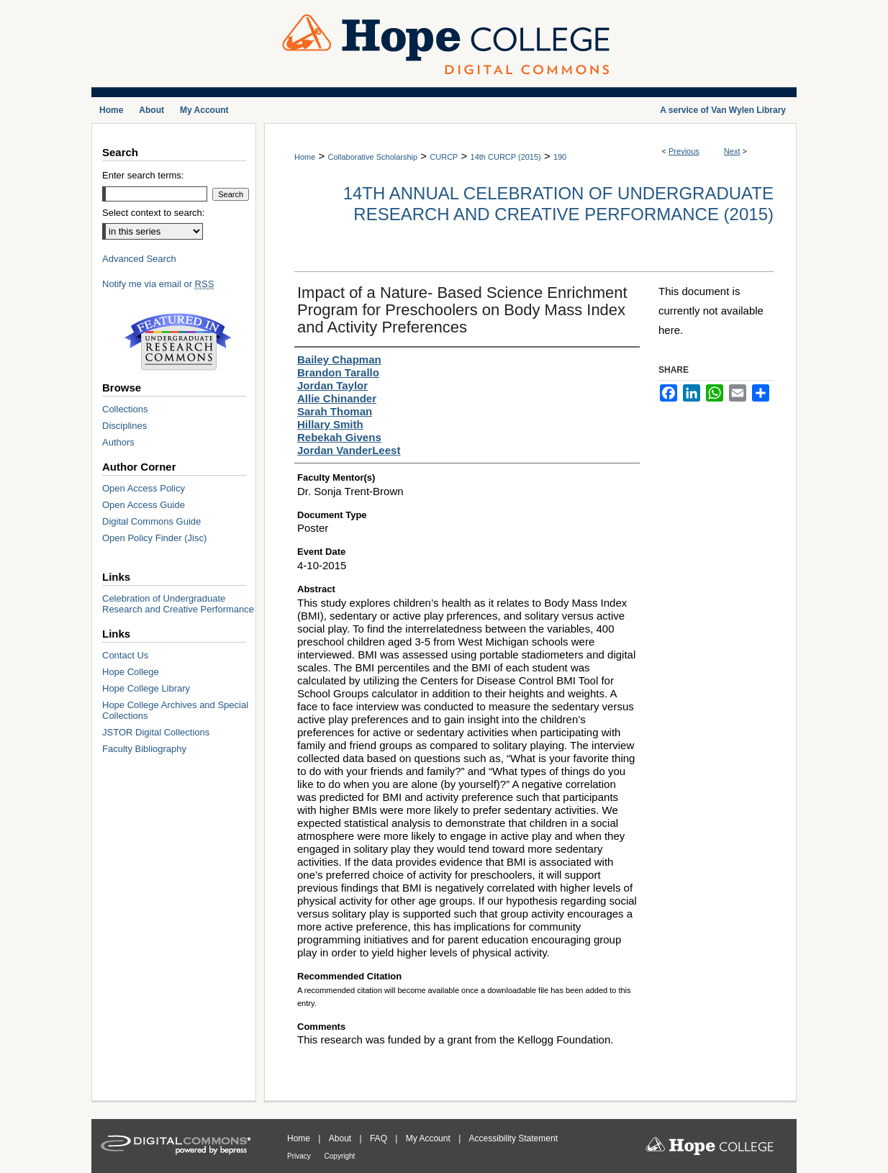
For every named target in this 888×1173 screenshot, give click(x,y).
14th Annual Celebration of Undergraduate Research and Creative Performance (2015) (558, 204)
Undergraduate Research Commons (178, 342)
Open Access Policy (143, 488)
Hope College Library (146, 688)
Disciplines (124, 425)
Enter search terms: (143, 175)
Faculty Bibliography (144, 748)
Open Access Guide (143, 504)
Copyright (340, 1156)
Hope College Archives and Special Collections (175, 710)
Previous (684, 151)
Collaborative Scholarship (372, 157)
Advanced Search (139, 258)
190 (559, 157)
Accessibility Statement (513, 1138)
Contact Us (125, 655)
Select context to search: (153, 212)
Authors (118, 442)
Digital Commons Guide (151, 521)
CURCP (444, 157)
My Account (429, 1138)
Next (732, 151)
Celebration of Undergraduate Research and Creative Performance (178, 604)
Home (304, 157)
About (341, 1138)
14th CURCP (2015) (506, 157)
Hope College (130, 671)
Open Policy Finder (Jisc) (154, 538)
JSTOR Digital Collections (155, 732)
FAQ (379, 1138)
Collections (125, 409)
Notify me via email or (158, 283)
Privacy (300, 1156)
